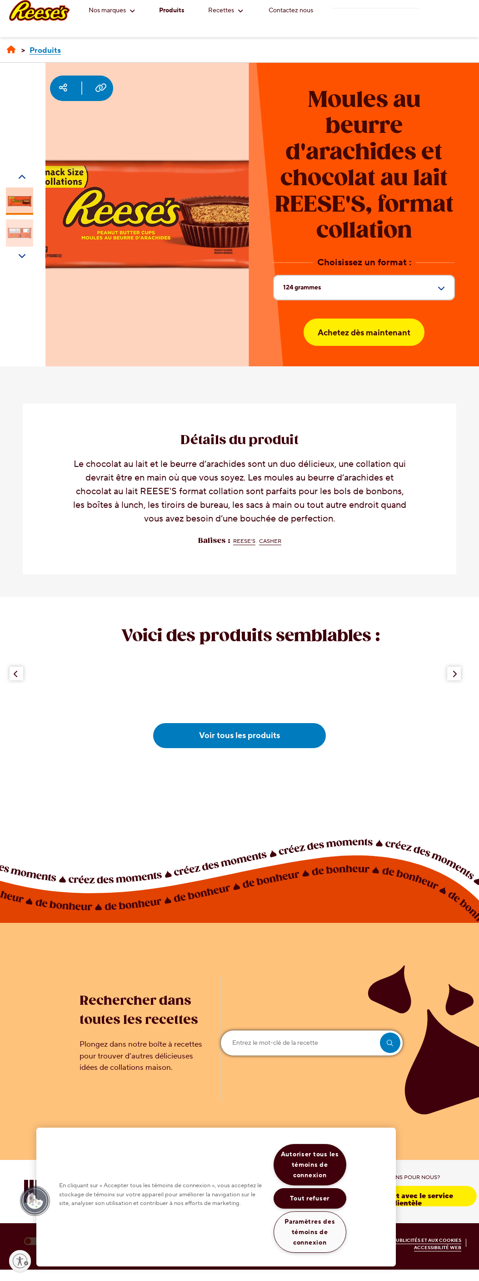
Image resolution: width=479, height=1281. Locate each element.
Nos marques (112, 10)
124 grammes (369, 291)
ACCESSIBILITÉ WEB (437, 1248)
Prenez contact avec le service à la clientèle (399, 1198)
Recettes (225, 10)
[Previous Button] (16, 673)
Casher (270, 541)
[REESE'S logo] (39, 10)
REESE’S (244, 541)
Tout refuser (309, 1198)
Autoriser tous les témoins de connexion (310, 1165)
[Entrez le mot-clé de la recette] (312, 1042)
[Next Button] (454, 673)
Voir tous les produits (239, 735)
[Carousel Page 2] (19, 233)
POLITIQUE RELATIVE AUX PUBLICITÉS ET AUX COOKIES (396, 1240)
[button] (35, 1200)
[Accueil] (11, 50)
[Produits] (45, 51)
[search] (390, 1043)
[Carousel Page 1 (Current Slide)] (19, 201)
